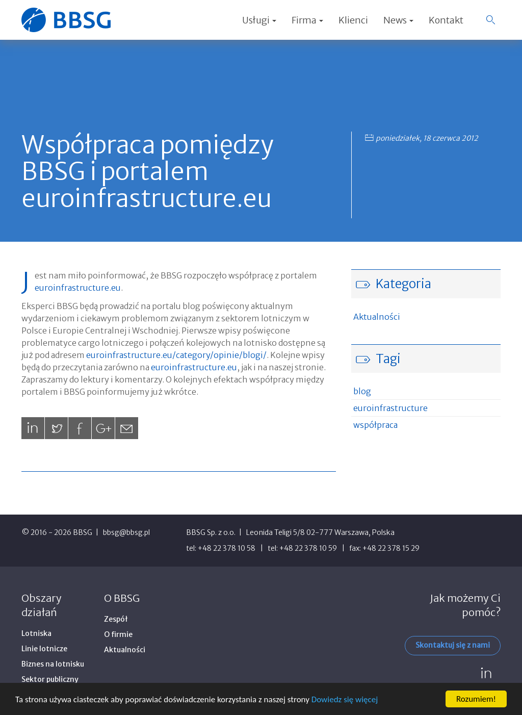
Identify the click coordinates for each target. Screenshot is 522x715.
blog (362, 391)
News (398, 20)
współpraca (375, 425)
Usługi (259, 20)
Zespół (116, 619)
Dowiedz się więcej (344, 699)
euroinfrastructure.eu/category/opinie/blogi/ (176, 355)
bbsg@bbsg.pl (126, 532)
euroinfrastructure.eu (78, 288)
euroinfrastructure (390, 408)
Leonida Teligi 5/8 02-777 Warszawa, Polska (320, 532)
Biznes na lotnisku (52, 664)
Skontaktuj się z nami (452, 645)
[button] (490, 20)
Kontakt (446, 20)
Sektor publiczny (50, 679)
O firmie (118, 634)
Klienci (353, 20)
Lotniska (36, 633)
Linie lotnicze (44, 648)
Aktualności (376, 317)
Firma (307, 20)
